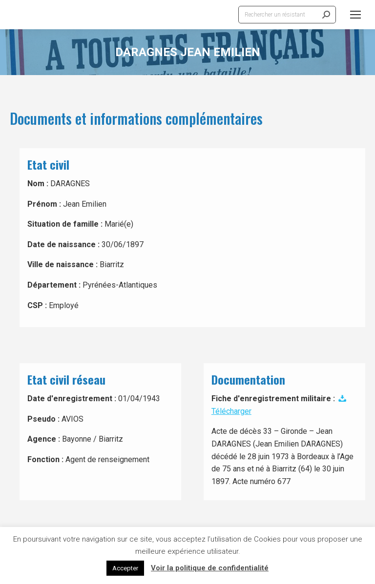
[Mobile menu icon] (355, 14)
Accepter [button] (125, 568)
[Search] (287, 14)
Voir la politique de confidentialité (210, 568)
